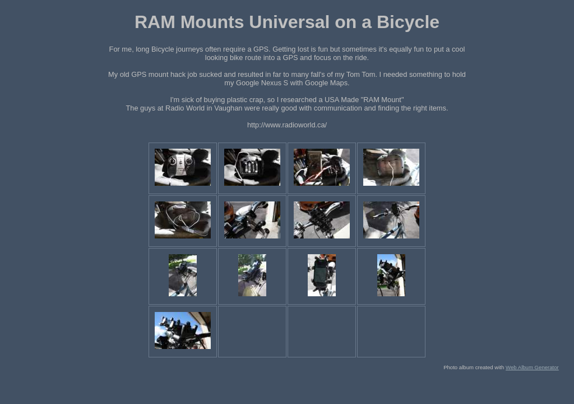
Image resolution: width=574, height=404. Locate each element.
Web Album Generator (532, 367)
